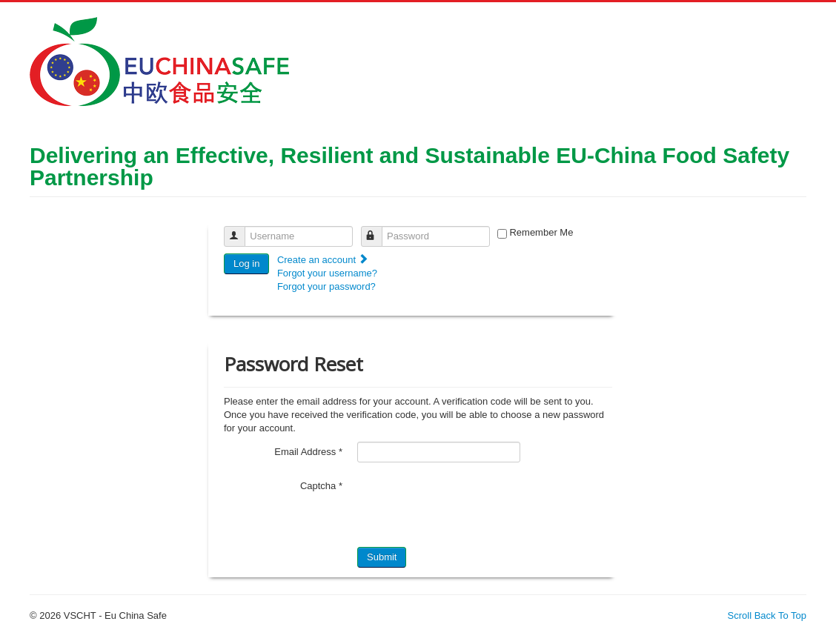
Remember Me (541, 232)
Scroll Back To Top (767, 615)
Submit (382, 556)
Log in (246, 263)
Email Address (308, 451)
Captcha (321, 485)
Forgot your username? (327, 273)
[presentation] (470, 505)
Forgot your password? (326, 286)
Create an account (323, 259)
